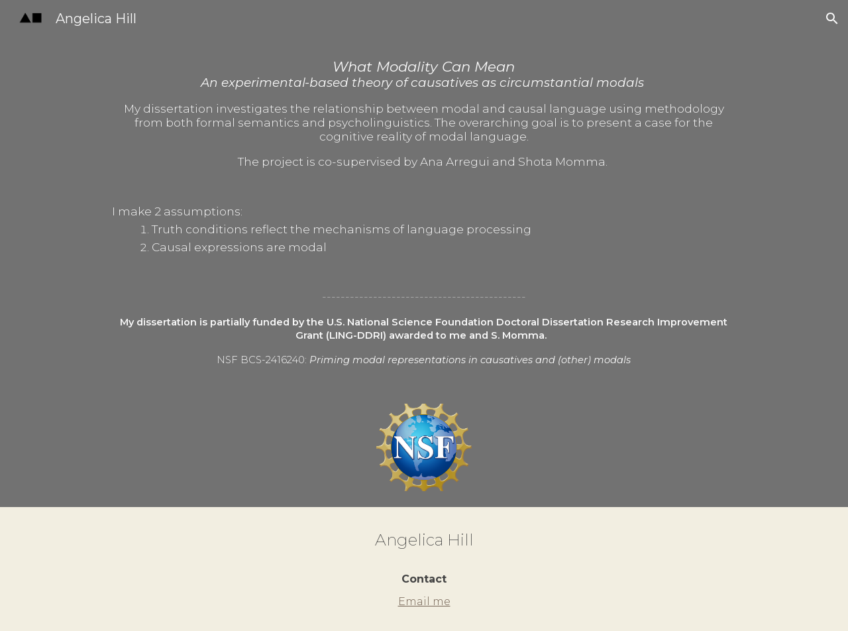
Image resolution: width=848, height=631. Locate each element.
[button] (832, 18)
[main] (424, 212)
